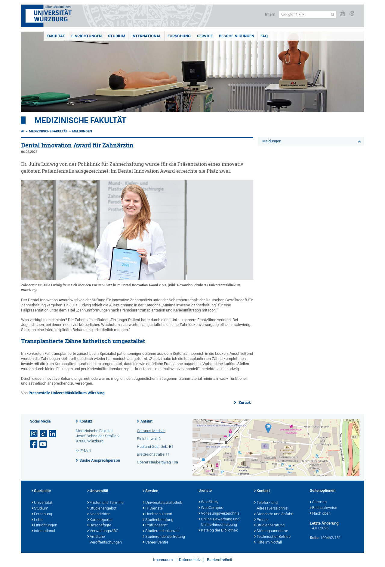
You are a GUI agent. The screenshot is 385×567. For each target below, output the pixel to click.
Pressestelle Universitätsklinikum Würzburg (66, 393)
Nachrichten (98, 514)
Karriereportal (99, 520)
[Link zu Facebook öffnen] (34, 444)
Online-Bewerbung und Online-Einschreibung (219, 522)
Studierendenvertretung (164, 537)
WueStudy (208, 502)
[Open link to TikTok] (43, 434)
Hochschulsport (157, 514)
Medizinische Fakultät (80, 120)
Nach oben (320, 513)
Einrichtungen (86, 36)
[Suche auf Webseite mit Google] (307, 14)
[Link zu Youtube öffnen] (43, 444)
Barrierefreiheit (219, 559)
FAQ (264, 36)
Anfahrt (146, 421)
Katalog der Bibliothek (218, 530)
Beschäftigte (99, 525)
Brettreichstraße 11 (153, 454)
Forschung (179, 36)
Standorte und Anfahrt (274, 514)
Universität (42, 503)
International (146, 36)
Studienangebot (101, 508)
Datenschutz (190, 559)
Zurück (244, 402)
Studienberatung (158, 520)
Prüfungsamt (155, 525)
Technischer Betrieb (272, 537)
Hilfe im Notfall (268, 542)
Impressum (163, 559)
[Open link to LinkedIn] (53, 434)
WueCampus (211, 508)
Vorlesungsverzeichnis (219, 513)
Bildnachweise (323, 508)
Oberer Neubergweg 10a (157, 462)
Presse (261, 520)
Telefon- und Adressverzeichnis (271, 505)
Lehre (38, 520)
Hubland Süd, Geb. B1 (155, 446)
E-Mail (86, 450)
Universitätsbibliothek (162, 503)
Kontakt (85, 421)
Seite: (314, 537)
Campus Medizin (151, 431)
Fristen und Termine (105, 503)
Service (205, 36)
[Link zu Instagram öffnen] (34, 434)
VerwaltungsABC (102, 531)
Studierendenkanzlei (161, 531)
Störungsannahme (271, 531)
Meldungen (82, 131)
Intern (270, 14)
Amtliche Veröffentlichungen (104, 539)
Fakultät (56, 36)
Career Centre (155, 542)
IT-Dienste (153, 508)
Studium (116, 36)
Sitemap (318, 502)
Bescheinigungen (236, 36)
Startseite (41, 491)
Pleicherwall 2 (149, 438)
